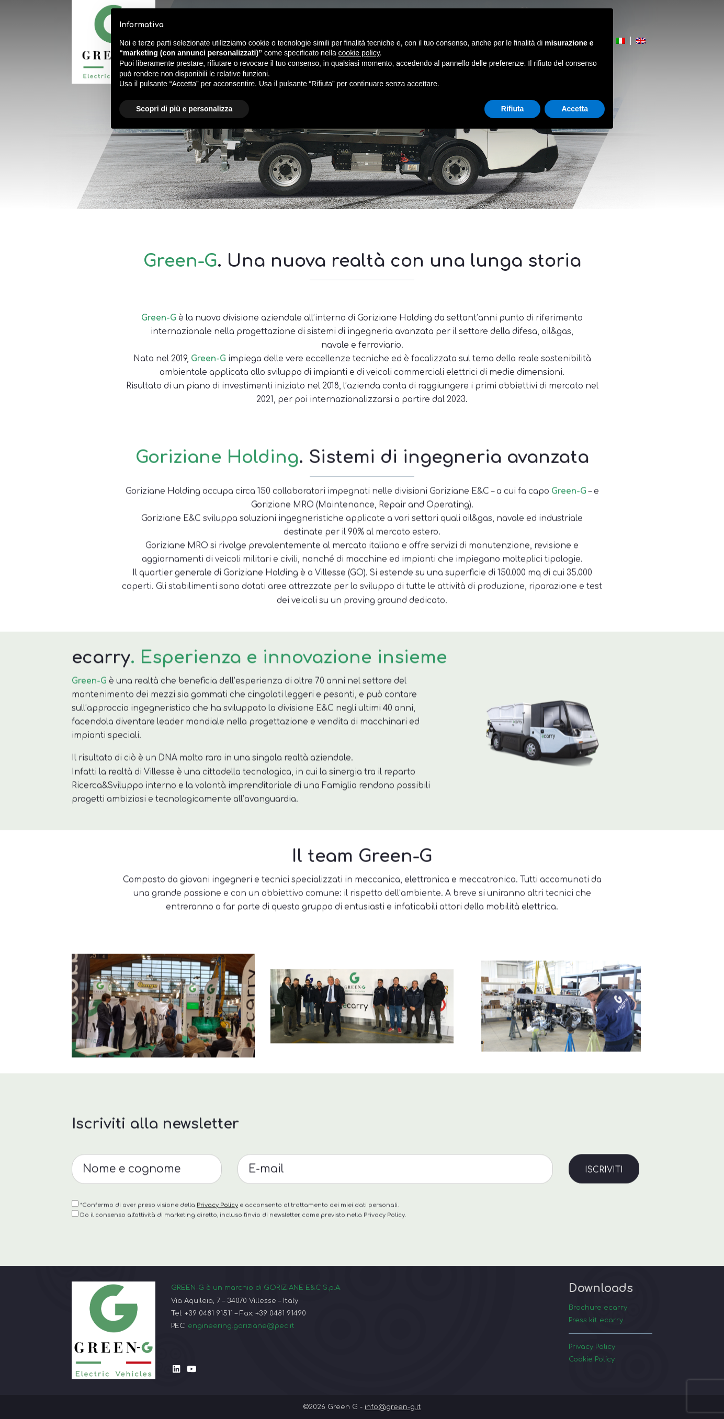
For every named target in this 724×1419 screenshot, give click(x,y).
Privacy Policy (217, 1249)
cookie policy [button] (359, 53)
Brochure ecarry (598, 1307)
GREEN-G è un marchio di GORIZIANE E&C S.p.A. (256, 1287)
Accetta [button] (574, 109)
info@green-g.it (393, 1407)
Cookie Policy (592, 1359)
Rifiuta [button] (512, 109)
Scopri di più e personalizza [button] (184, 109)
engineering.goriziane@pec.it (241, 1326)
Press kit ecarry (596, 1320)
